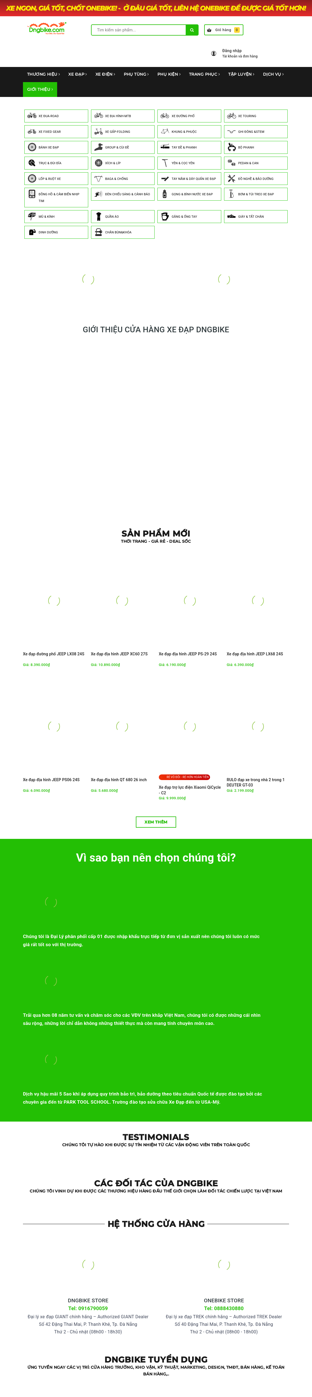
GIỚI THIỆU (40, 89)
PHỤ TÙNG (136, 74)
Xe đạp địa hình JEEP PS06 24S (51, 780)
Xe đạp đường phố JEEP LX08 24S (53, 654)
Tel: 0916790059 (88, 1308)
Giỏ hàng (223, 30)
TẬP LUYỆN (241, 74)
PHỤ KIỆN (169, 74)
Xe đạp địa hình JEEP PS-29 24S (188, 654)
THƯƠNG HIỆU (43, 74)
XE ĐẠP (77, 74)
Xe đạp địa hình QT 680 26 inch (119, 780)
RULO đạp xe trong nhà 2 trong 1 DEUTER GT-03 (256, 783)
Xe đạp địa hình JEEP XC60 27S (119, 654)
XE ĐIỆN (105, 74)
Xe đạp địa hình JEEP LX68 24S (255, 654)
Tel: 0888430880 (224, 1308)
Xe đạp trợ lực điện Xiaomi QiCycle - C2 (190, 790)
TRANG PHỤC (204, 74)
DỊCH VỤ (273, 74)
